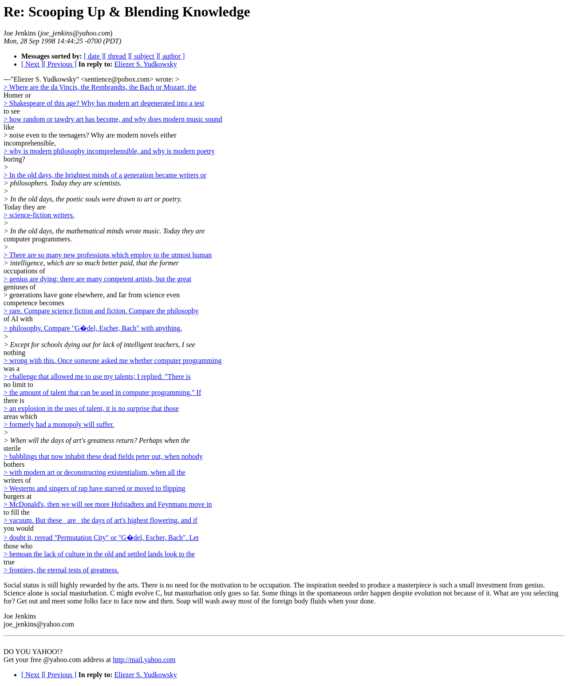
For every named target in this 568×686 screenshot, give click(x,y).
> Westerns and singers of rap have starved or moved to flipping (94, 488)
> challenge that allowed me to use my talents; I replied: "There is (97, 376)
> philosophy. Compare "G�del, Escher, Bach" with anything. (93, 328)
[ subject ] (144, 56)
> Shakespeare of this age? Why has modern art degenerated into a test (104, 103)
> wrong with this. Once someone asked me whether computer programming (112, 360)
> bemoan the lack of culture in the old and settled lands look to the (99, 554)
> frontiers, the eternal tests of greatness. (61, 570)
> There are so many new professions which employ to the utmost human (108, 255)
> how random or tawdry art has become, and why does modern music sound (113, 119)
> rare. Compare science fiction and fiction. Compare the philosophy (101, 311)
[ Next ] (32, 64)
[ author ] (171, 56)
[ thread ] (117, 56)
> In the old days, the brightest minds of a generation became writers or (105, 175)
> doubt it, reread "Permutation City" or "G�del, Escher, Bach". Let (101, 537)
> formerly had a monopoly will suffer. (59, 424)
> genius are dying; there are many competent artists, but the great (97, 279)
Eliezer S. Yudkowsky (145, 64)
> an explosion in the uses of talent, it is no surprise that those (91, 408)
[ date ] (94, 56)
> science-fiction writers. (39, 215)
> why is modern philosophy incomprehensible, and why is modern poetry (109, 151)
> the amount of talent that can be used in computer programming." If (102, 392)
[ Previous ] (60, 64)
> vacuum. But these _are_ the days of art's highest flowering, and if (100, 520)
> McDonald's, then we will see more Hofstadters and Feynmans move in (108, 504)
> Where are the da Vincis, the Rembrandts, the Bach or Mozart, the (100, 87)
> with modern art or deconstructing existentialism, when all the (94, 472)
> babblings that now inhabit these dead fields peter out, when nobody (103, 456)
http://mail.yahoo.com (144, 659)
